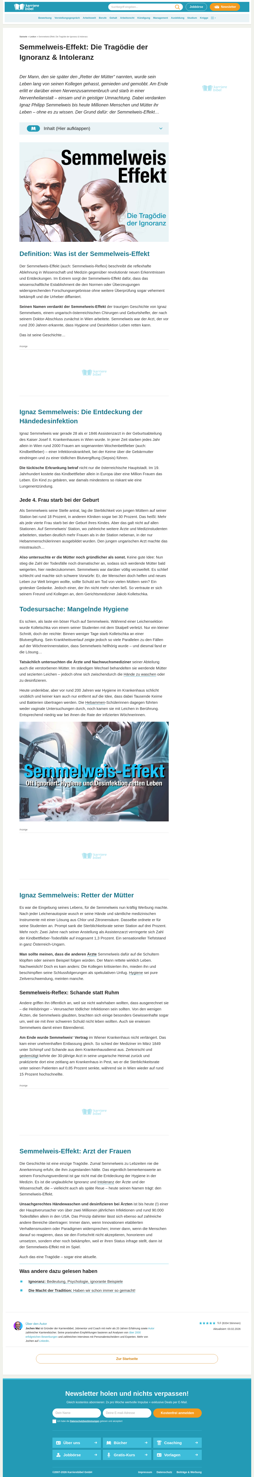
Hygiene (136, 972)
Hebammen (95, 702)
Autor (151, 1328)
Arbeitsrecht (127, 17)
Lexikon (33, 37)
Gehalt (113, 17)
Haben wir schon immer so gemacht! (82, 1290)
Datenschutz (164, 1472)
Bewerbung (45, 17)
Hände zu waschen (140, 674)
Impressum (145, 1472)
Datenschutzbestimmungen (84, 1421)
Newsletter (225, 7)
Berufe (103, 17)
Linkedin (44, 1340)
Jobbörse (196, 6)
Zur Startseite (127, 1359)
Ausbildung (177, 17)
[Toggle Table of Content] (94, 128)
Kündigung (143, 17)
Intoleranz (105, 1182)
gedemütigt (28, 1056)
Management (160, 17)
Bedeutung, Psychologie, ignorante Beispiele (76, 1281)
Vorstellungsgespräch (67, 17)
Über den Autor (36, 1324)
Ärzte (92, 954)
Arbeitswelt (89, 17)
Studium (192, 17)
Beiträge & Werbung (189, 1472)
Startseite (23, 37)
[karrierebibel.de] (26, 7)
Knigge (204, 17)
